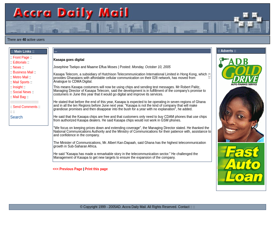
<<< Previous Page (67, 169)
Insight (17, 87)
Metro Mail (20, 77)
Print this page (96, 169)
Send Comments (25, 107)
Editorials (19, 62)
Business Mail (23, 72)
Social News (22, 92)
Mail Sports (21, 82)
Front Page (21, 57)
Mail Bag (19, 97)
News (17, 67)
